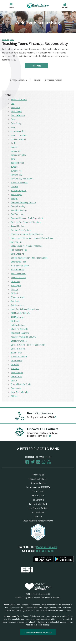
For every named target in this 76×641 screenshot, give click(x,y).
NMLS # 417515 (38, 495)
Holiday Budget (18, 324)
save (13, 127)
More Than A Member (20, 392)
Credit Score (16, 360)
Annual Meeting (18, 226)
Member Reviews (46, 547)
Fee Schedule (38, 499)
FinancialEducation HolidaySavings (27, 233)
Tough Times (16, 352)
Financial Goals (18, 297)
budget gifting (17, 162)
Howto (14, 380)
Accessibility (38, 512)
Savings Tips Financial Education (26, 222)
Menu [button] (11, 5)
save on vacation (18, 135)
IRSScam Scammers (20, 332)
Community (16, 388)
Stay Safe (15, 107)
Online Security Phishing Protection (26, 245)
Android (64, 559)
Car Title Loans (17, 214)
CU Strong (15, 281)
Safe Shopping (17, 253)
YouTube (49, 462)
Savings (14, 289)
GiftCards (15, 320)
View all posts (8, 39)
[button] (65, 5)
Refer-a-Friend (18, 80)
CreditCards (16, 376)
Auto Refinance (18, 115)
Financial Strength (19, 356)
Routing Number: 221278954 (38, 487)
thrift (13, 143)
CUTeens (15, 364)
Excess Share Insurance (27, 570)
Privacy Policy (38, 474)
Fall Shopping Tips (19, 249)
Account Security (18, 277)
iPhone (43, 559)
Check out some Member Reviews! (38, 520)
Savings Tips (16, 241)
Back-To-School (18, 348)
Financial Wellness (19, 182)
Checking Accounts (19, 328)
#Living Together (18, 190)
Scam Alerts (16, 111)
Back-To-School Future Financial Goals (28, 344)
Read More (36, 65)
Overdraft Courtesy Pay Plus (23, 202)
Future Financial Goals (21, 384)
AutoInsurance (17, 305)
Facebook (27, 462)
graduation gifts (18, 154)
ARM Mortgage (17, 317)
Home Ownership (18, 273)
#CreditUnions (17, 269)
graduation (16, 150)
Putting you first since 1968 (40, 417)
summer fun (16, 170)
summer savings (18, 139)
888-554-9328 (45, 550)
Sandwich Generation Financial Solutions (29, 257)
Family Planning (18, 206)
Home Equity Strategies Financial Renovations (32, 237)
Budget (14, 198)
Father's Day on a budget (22, 178)
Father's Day (16, 174)
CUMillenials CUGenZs (20, 313)
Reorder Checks (38, 483)
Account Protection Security (23, 336)
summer (14, 166)
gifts (13, 158)
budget (14, 146)
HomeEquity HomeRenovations (25, 309)
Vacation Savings (19, 210)
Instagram (43, 462)
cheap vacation (18, 131)
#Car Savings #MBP (20, 265)
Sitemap (38, 516)
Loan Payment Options (38, 508)
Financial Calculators (38, 479)
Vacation (15, 368)
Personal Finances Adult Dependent (27, 218)
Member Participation (21, 230)
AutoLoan (15, 301)
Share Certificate (19, 99)
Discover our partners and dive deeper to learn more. (42, 434)
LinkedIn (38, 462)
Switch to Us (38, 491)
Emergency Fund (18, 261)
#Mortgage (16, 285)
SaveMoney (16, 123)
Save (13, 119)
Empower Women (19, 340)
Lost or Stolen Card (38, 504)
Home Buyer (16, 194)
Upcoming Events (53, 80)
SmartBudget (17, 372)
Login (65, 5)
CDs (12, 103)
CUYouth (14, 293)
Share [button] (37, 80)
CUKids (14, 396)
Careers (14, 186)
